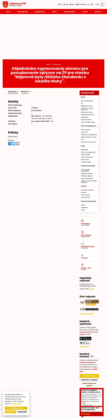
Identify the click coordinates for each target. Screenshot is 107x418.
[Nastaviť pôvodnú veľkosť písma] (90, 4)
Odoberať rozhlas (89, 333)
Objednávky (25, 51)
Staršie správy (85, 371)
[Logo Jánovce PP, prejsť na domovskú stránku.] (14, 4)
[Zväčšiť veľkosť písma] (92, 4)
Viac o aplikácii (84, 303)
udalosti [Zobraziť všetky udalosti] (91, 246)
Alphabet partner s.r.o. (25, 413)
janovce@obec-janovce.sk (96, 406)
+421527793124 (92, 404)
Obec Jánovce (48, 413)
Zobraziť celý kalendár (87, 271)
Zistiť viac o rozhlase (89, 337)
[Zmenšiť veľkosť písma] (88, 4)
